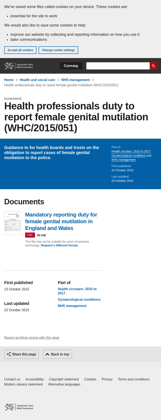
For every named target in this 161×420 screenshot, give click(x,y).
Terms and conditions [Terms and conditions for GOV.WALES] (133, 379)
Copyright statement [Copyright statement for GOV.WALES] (64, 379)
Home (8, 80)
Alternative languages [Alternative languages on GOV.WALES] (64, 384)
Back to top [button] (60, 354)
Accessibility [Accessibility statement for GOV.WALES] (34, 379)
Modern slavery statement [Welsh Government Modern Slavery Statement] (23, 384)
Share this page (24, 354)
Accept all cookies (20, 50)
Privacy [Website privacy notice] (107, 379)
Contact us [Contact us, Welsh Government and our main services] (12, 379)
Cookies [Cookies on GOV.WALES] (90, 379)
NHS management (75, 80)
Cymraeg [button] (71, 66)
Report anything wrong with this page (31, 337)
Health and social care (37, 80)
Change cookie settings (58, 50)
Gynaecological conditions (129, 155)
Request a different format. (59, 245)
